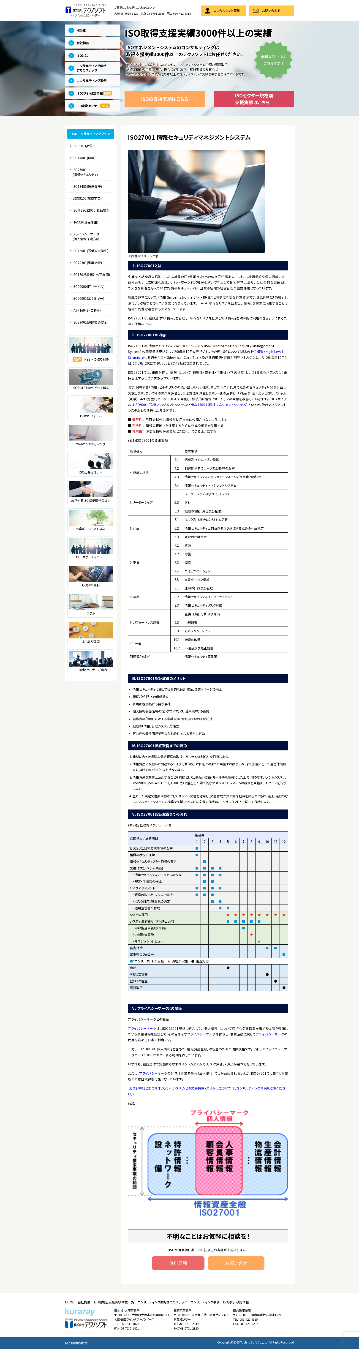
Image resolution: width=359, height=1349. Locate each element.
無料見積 (178, 1263)
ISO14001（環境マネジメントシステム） (220, 404)
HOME (69, 1302)
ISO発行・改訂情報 (236, 1302)
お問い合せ (236, 1263)
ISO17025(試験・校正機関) (91, 274)
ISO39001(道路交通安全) (90, 322)
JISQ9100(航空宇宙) (87, 198)
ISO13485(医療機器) (87, 186)
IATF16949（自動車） (87, 310)
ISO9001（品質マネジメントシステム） (161, 404)
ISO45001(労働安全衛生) (90, 250)
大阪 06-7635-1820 (126, 13)
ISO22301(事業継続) (87, 262)
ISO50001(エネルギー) (88, 298)
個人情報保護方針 (77, 1343)
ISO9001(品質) (83, 146)
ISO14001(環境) (84, 157)
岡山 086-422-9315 (179, 13)
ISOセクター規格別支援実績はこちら (254, 99)
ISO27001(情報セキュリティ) (85, 172)
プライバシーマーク (142, 1028)
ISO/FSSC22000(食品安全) (92, 210)
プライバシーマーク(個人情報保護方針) (87, 236)
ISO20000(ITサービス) (88, 286)
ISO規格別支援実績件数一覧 (114, 1302)
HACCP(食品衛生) (85, 222)
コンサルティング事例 (205, 1302)
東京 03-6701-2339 (153, 13)
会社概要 (84, 1302)
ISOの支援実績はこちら (164, 98)
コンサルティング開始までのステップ (162, 1302)
